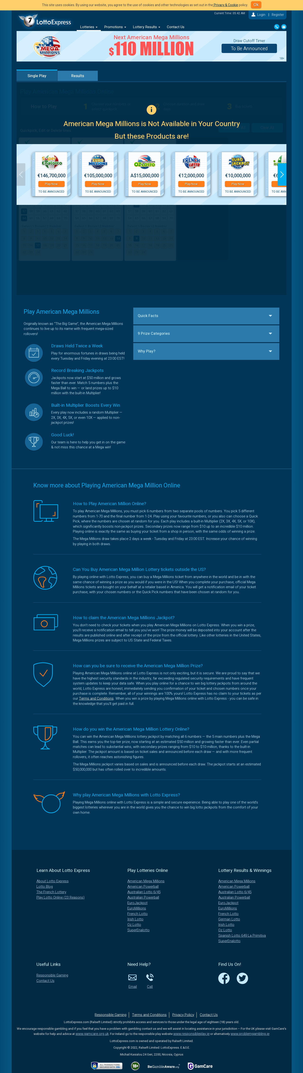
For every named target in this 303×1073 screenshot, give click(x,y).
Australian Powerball (143, 897)
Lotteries (89, 27)
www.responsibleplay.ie (191, 1033)
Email (132, 981)
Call (150, 981)
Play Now (51, 184)
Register (278, 14)
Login (261, 14)
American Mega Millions (146, 881)
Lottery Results (146, 27)
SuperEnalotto (138, 930)
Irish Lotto (135, 919)
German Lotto (229, 919)
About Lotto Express (52, 881)
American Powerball (143, 886)
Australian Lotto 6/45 (143, 892)
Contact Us (175, 27)
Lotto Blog (44, 886)
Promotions (115, 27)
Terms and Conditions (96, 698)
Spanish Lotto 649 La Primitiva (242, 935)
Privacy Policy (183, 1014)
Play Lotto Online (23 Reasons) (60, 897)
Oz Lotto (134, 924)
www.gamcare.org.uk (92, 1033)
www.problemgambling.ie (250, 1033)
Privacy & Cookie (225, 5)
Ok (256, 4)
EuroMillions (136, 908)
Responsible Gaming (52, 975)
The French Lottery (51, 892)
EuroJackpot (137, 902)
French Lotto (137, 913)
